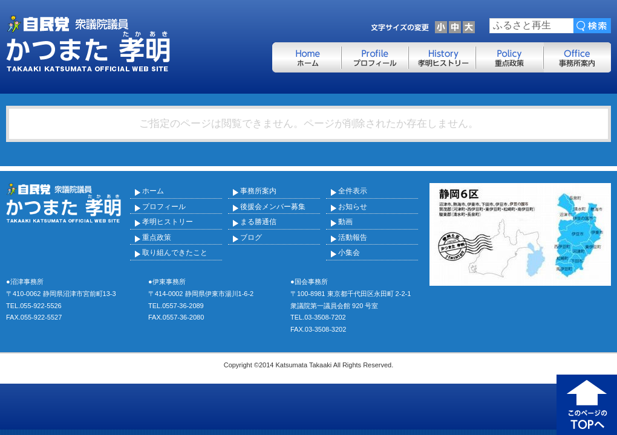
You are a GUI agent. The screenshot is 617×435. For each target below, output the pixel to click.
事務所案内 (258, 191)
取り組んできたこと (174, 252)
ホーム (153, 191)
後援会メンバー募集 (272, 206)
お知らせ (352, 206)
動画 (345, 222)
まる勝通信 (258, 222)
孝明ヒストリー (167, 222)
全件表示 (352, 191)
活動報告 (352, 237)
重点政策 (156, 237)
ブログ (251, 237)
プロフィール (164, 206)
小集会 (349, 252)
